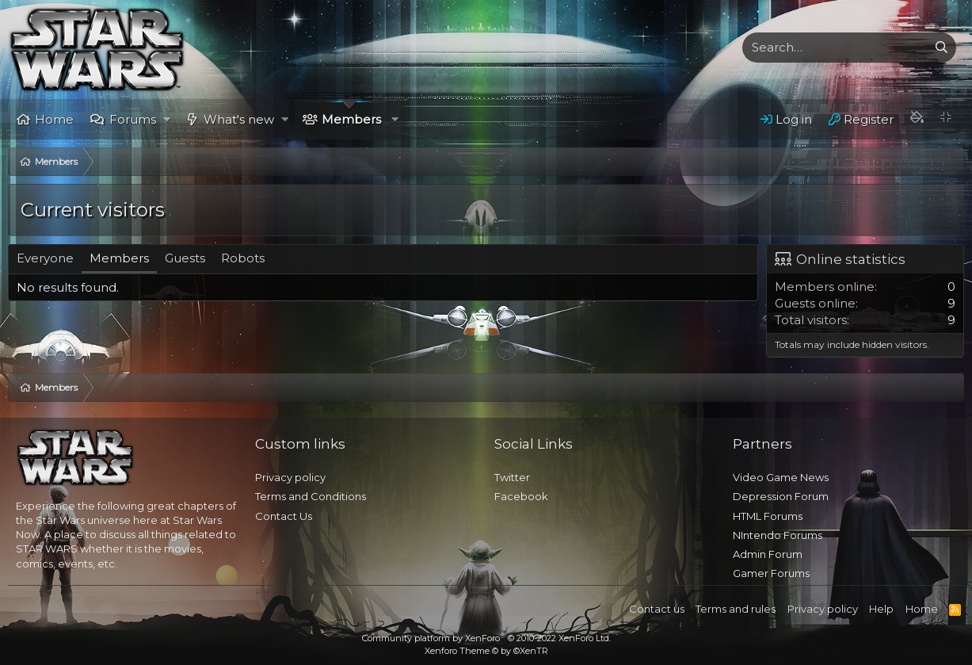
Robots (243, 258)
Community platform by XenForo (486, 638)
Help (881, 608)
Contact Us (283, 516)
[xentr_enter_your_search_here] (835, 47)
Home (54, 119)
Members (351, 119)
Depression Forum (781, 496)
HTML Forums (767, 516)
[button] (167, 119)
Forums (132, 119)
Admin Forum (767, 554)
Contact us (656, 608)
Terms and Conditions (310, 496)
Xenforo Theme (486, 650)
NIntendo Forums (777, 535)
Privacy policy (290, 477)
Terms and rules (736, 608)
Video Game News (781, 477)
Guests (185, 258)
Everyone (45, 258)
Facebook (521, 496)
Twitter (512, 477)
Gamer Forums (771, 573)
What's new (239, 119)
